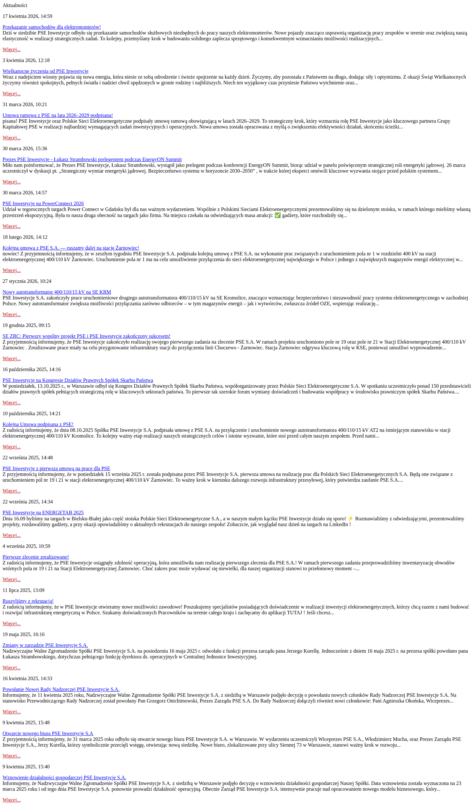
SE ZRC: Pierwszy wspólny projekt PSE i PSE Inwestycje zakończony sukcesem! (86, 336)
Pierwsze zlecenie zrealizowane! (36, 557)
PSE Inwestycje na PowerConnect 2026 (43, 203)
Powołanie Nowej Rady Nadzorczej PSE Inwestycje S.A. (61, 689)
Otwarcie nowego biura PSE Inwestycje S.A (48, 733)
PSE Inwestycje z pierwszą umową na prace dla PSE (56, 468)
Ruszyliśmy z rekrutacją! (28, 601)
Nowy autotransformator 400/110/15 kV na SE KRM (57, 292)
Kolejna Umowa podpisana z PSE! (38, 424)
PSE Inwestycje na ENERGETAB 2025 (43, 512)
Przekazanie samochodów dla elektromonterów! (52, 27)
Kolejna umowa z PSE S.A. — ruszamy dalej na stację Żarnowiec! (71, 248)
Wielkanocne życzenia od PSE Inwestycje (46, 71)
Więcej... (12, 49)
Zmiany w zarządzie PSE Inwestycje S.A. (45, 645)
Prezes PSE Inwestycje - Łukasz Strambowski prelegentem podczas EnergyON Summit (92, 159)
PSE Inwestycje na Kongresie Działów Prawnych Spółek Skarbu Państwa (78, 380)
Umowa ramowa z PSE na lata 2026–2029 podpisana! (58, 115)
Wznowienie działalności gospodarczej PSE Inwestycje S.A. (64, 777)
